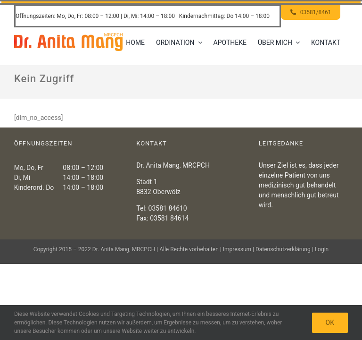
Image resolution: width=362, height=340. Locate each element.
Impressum (237, 249)
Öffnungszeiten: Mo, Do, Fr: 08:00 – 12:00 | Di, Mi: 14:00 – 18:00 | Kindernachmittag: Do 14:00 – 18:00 (143, 16)
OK (330, 322)
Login (322, 249)
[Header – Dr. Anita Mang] (68, 36)
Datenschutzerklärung (283, 249)
